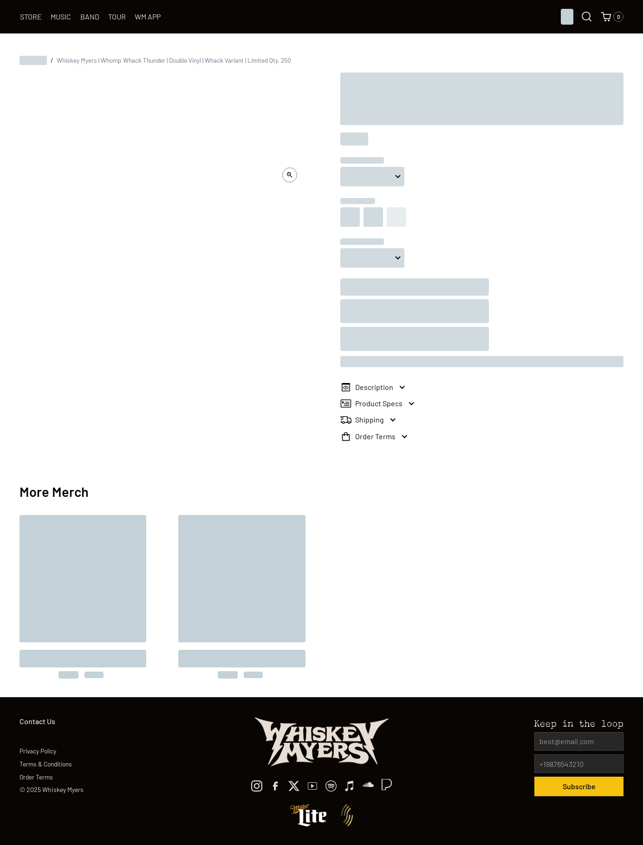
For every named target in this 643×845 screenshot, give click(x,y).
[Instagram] (256, 786)
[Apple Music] (349, 786)
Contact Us (37, 721)
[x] (293, 786)
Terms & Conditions (45, 764)
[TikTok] (368, 786)
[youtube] (312, 786)
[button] (612, 16)
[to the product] (83, 597)
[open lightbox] (289, 174)
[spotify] (331, 786)
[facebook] (275, 786)
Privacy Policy (37, 751)
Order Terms (36, 777)
